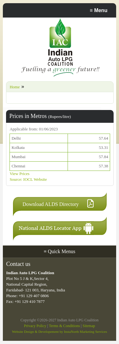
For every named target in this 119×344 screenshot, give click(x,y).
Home (15, 86)
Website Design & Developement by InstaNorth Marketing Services (59, 331)
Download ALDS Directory (51, 204)
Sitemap (89, 326)
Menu (99, 10)
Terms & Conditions (64, 326)
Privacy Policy (35, 326)
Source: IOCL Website (28, 179)
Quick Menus (60, 251)
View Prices (19, 173)
